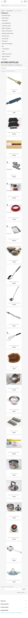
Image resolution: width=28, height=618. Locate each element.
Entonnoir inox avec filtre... (14, 388)
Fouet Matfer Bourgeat (14, 345)
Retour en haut (21, 592)
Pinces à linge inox (14, 430)
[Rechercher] (14, 5)
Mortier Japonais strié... (14, 260)
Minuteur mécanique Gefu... (14, 537)
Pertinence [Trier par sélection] (14, 68)
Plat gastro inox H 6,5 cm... (14, 239)
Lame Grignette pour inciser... (14, 452)
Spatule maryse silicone (14, 153)
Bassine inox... (14, 175)
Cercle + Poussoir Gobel (14, 516)
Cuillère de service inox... (14, 281)
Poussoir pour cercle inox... (14, 494)
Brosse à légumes (14, 367)
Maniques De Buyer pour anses (14, 132)
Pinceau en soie (14, 89)
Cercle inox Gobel (14, 473)
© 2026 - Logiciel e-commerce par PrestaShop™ (11, 612)
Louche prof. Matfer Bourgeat (14, 303)
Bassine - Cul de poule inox (14, 196)
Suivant (24, 589)
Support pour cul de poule (14, 217)
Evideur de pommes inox (14, 324)
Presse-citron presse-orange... (14, 580)
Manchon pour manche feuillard (14, 111)
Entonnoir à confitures (14, 409)
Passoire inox (14, 558)
